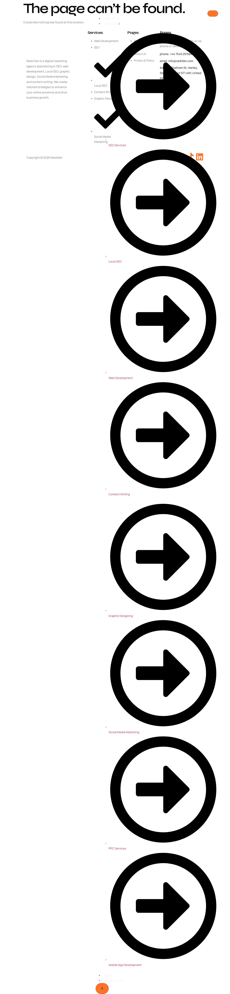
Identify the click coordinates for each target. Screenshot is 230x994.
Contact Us (113, 980)
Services (112, 23)
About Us (111, 18)
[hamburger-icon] (212, 13)
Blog (108, 975)
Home (109, 13)
